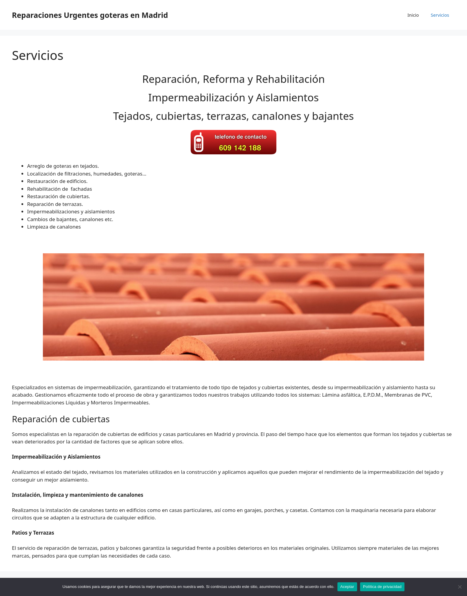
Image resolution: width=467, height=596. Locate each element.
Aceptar (347, 586)
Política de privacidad (382, 586)
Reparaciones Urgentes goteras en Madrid (90, 15)
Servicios (440, 15)
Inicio (413, 15)
